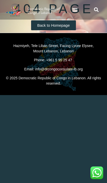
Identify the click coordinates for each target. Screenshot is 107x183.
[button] (75, 10)
